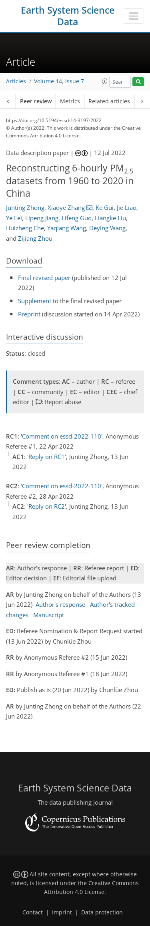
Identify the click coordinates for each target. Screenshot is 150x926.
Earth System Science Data (67, 16)
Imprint (62, 912)
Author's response (60, 604)
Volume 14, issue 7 (59, 81)
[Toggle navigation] (133, 16)
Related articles (109, 101)
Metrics (70, 101)
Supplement (34, 301)
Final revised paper (44, 278)
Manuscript (48, 615)
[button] (105, 81)
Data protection (102, 912)
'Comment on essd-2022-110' (61, 436)
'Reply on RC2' (46, 506)
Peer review (36, 101)
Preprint (29, 314)
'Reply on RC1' (46, 457)
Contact (32, 912)
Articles (16, 81)
